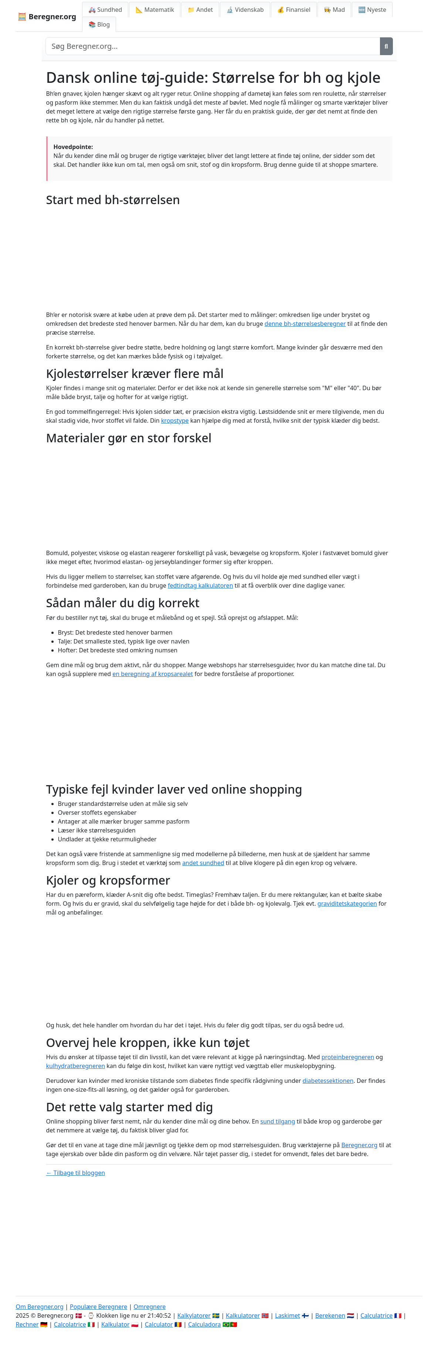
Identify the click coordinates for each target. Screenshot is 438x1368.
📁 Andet (200, 10)
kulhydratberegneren (75, 1066)
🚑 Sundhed (105, 10)
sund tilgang (277, 1121)
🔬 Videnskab (245, 10)
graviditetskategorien (347, 903)
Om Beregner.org (40, 1307)
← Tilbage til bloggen (75, 1173)
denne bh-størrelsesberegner (305, 324)
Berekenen (330, 1315)
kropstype (175, 420)
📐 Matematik (154, 10)
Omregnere (150, 1307)
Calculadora (204, 1324)
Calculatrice (376, 1315)
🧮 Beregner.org (47, 16)
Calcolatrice (70, 1324)
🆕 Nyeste (372, 10)
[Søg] (386, 46)
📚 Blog (99, 24)
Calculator (159, 1324)
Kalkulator (115, 1324)
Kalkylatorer (194, 1315)
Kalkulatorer (243, 1315)
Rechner (27, 1324)
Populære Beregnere (98, 1307)
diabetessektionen (328, 1081)
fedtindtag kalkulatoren (200, 585)
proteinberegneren (348, 1057)
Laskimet (287, 1315)
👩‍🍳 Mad (334, 10)
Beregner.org (360, 1145)
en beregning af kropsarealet (152, 674)
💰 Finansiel (293, 10)
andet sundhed (203, 863)
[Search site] (212, 46)
